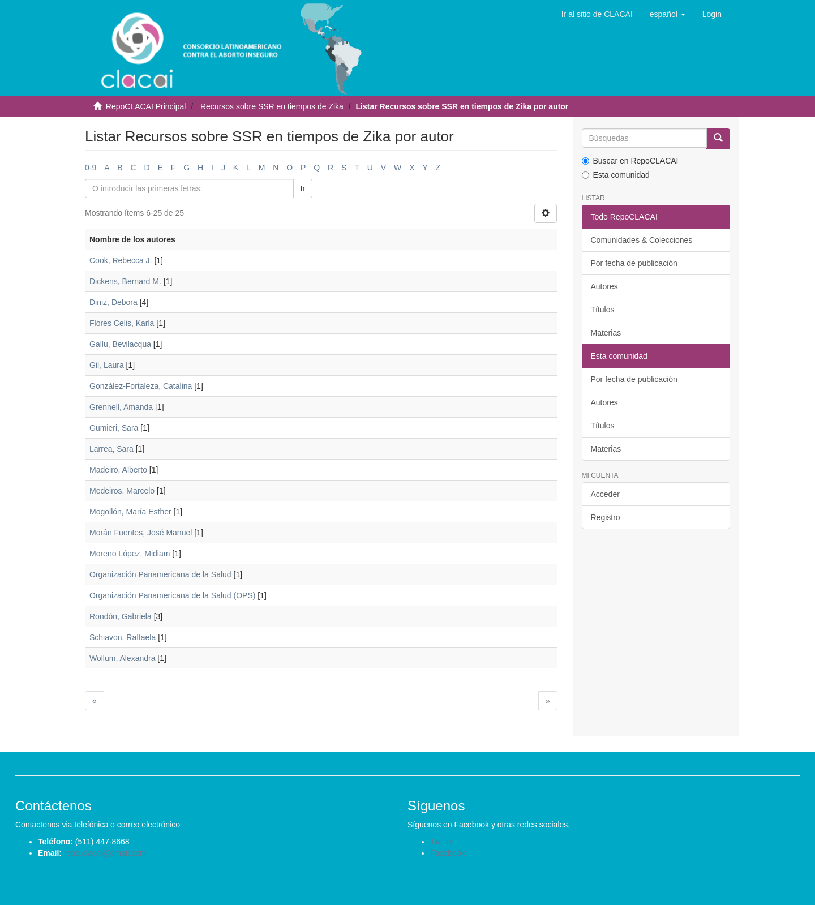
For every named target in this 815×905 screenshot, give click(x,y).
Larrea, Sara (111, 448)
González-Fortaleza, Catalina (140, 386)
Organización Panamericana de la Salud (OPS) (172, 595)
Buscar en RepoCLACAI (630, 160)
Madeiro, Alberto (118, 469)
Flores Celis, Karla (121, 323)
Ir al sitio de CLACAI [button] (597, 14)
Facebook (447, 852)
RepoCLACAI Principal (146, 106)
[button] (667, 14)
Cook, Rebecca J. (120, 260)
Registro (605, 517)
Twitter (441, 841)
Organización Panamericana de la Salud (160, 574)
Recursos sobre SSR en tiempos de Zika (272, 106)
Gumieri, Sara (113, 427)
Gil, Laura (106, 365)
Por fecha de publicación (634, 263)
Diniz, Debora (113, 302)
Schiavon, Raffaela (122, 637)
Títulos (603, 309)
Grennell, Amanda (121, 406)
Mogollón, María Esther (130, 511)
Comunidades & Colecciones (642, 240)
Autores (604, 286)
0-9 (90, 167)
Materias (606, 332)
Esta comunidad (616, 174)
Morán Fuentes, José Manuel (140, 532)
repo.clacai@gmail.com (105, 852)
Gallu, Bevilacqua (120, 344)
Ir (303, 188)
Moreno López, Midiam (129, 553)
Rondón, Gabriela (120, 616)
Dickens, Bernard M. (125, 281)
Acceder (605, 494)
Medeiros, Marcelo (122, 490)
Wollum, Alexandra (122, 658)
